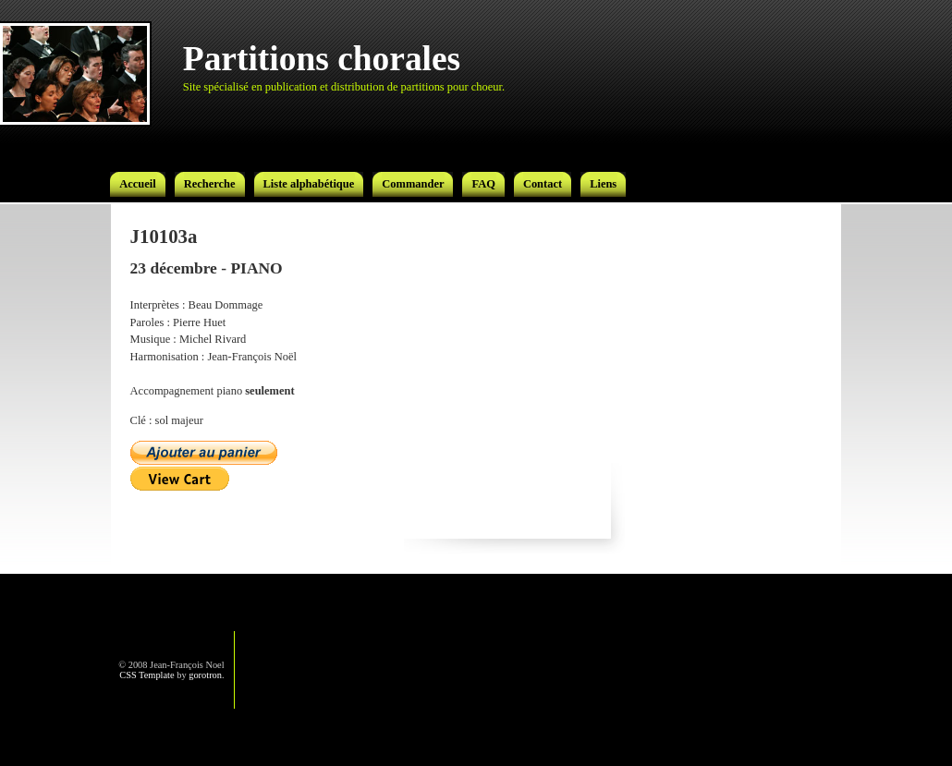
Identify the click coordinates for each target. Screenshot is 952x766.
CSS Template (146, 675)
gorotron (205, 675)
